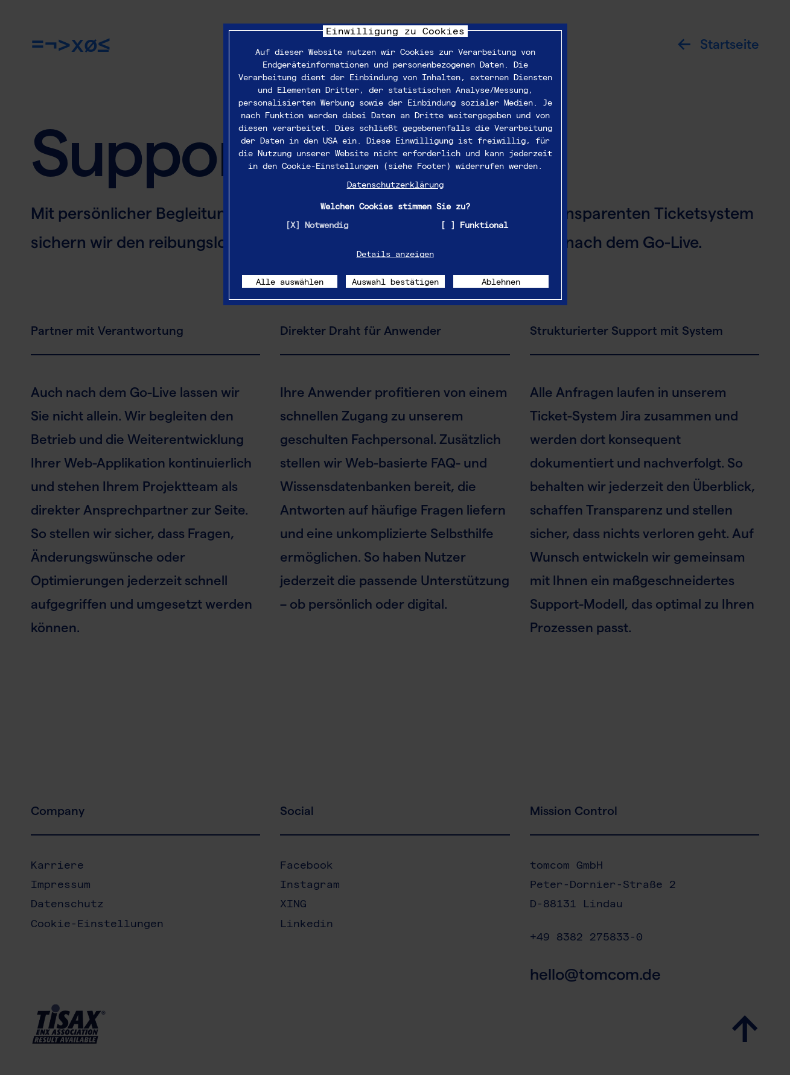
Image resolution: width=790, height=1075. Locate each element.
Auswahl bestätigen (395, 281)
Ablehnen (501, 281)
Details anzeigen (395, 253)
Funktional (484, 224)
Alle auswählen (289, 281)
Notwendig (326, 224)
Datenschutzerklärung (395, 184)
